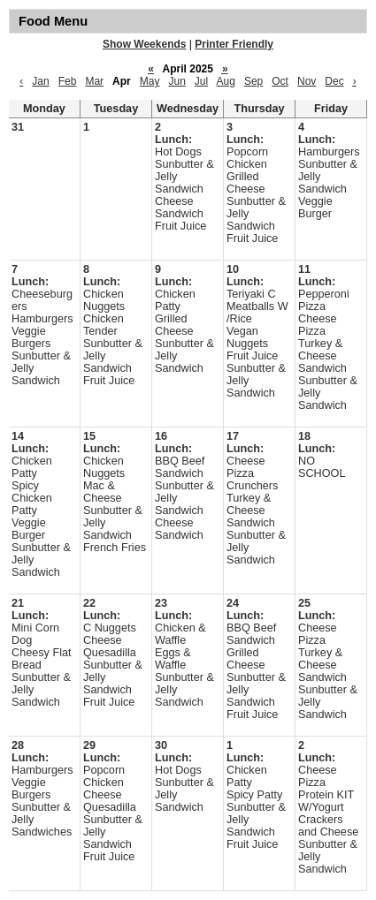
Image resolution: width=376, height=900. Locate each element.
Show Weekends (144, 44)
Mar (94, 81)
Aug (226, 81)
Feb (67, 81)
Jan (40, 81)
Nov (306, 81)
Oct (280, 81)
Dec (334, 81)
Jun (176, 81)
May (150, 81)
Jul (201, 81)
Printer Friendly (234, 44)
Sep (253, 81)
